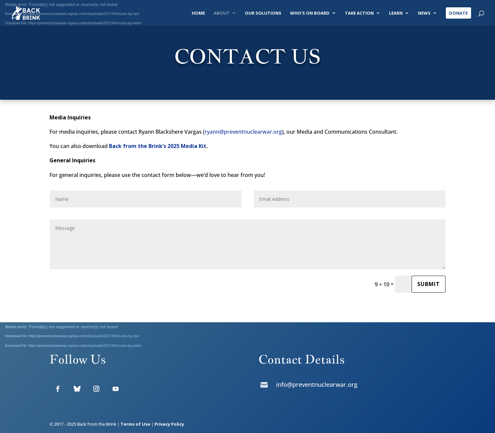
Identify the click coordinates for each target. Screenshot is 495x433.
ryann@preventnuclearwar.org (243, 131)
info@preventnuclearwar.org (316, 384)
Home (198, 13)
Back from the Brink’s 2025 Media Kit (157, 146)
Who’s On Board (310, 13)
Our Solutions (263, 13)
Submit (428, 284)
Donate (458, 13)
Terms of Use (135, 424)
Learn (396, 13)
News (424, 13)
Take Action (359, 13)
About (222, 13)
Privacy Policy (169, 424)
